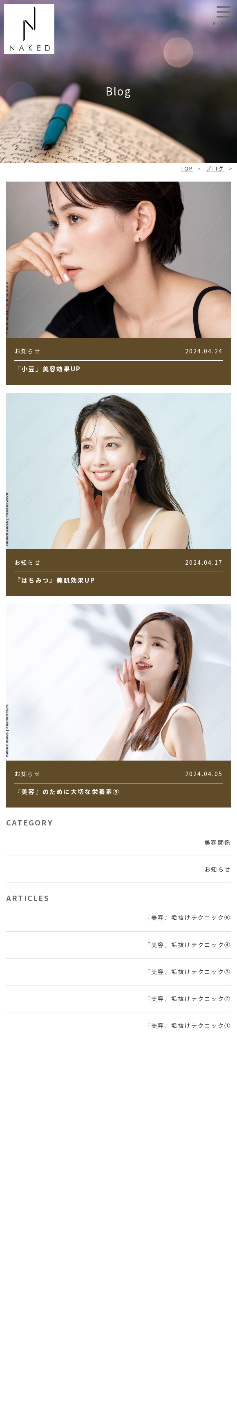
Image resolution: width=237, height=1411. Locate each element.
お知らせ (217, 869)
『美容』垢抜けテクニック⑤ (188, 917)
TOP (187, 168)
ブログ (215, 168)
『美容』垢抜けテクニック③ (188, 971)
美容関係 (217, 842)
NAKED (29, 29)
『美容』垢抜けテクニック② (188, 998)
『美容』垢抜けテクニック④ (188, 945)
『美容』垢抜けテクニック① (188, 1025)
